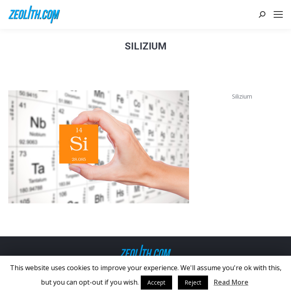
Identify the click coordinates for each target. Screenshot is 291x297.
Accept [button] (156, 282)
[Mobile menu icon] (278, 14)
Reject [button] (193, 282)
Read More (231, 282)
